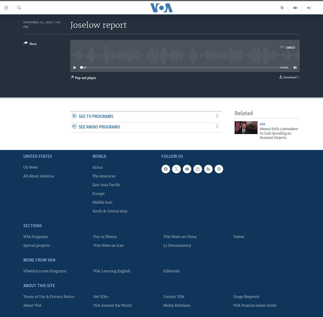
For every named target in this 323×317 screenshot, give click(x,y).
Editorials (171, 271)
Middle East (102, 202)
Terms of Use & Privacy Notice (48, 296)
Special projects (36, 245)
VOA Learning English (111, 271)
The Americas (104, 176)
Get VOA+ (101, 296)
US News (30, 167)
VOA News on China (179, 237)
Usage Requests (246, 296)
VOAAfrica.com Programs (44, 271)
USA (262, 124)
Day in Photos (105, 237)
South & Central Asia (109, 211)
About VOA (32, 305)
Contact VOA (173, 296)
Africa (97, 167)
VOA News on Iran (108, 245)
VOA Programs (35, 237)
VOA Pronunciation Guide (254, 305)
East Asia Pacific (106, 185)
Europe (98, 194)
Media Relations (177, 305)
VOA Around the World (112, 305)
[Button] (30, 44)
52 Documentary (177, 245)
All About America (38, 176)
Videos (238, 237)
